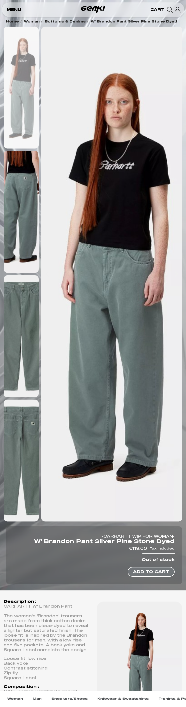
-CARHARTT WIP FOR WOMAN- (138, 536)
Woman (32, 21)
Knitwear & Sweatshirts (123, 698)
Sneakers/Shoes (69, 698)
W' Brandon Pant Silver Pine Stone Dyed (134, 21)
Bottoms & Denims (65, 21)
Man (37, 698)
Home (12, 21)
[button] (14, 10)
